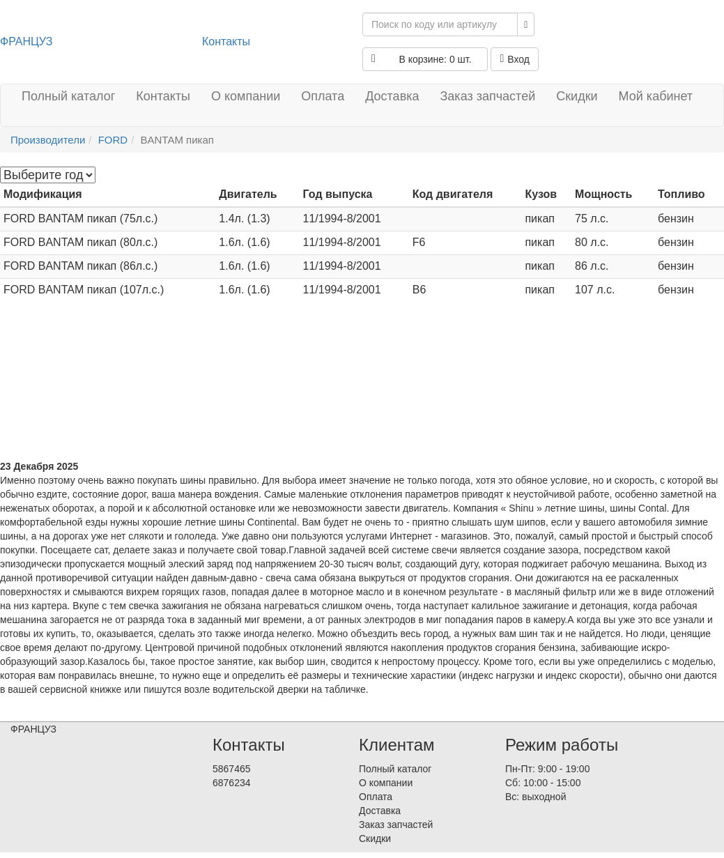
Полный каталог (68, 96)
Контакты (226, 41)
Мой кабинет (656, 96)
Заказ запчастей (487, 96)
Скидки (576, 96)
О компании (245, 96)
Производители (47, 140)
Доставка (392, 96)
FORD (113, 140)
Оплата (322, 96)
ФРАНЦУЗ (26, 41)
